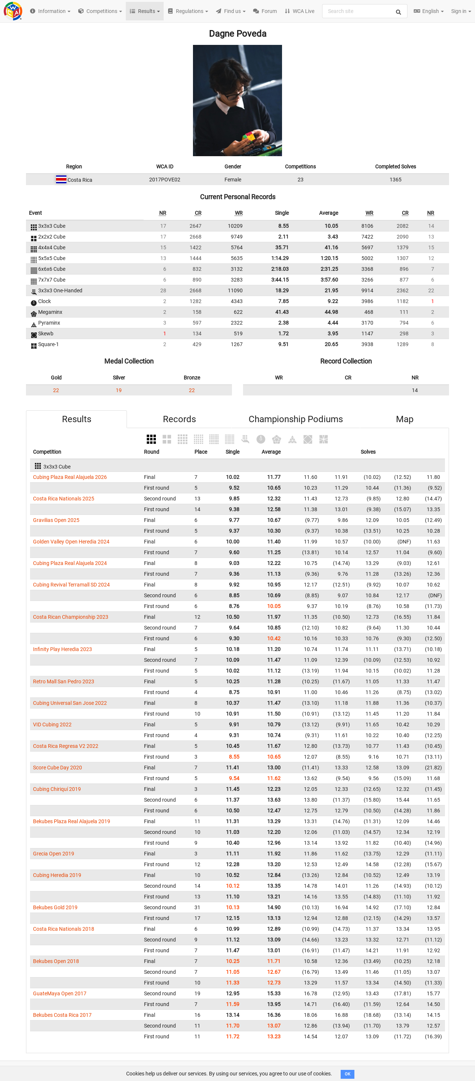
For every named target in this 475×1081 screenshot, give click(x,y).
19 (119, 390)
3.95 (333, 333)
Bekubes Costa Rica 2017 (62, 1015)
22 (56, 390)
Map (404, 419)
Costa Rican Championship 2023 (70, 617)
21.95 (331, 290)
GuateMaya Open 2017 (59, 993)
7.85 (283, 301)
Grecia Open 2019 (53, 854)
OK (347, 1074)
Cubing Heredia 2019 (57, 875)
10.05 (331, 226)
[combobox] (364, 11)
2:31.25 (329, 269)
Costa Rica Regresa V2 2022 (65, 746)
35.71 (282, 247)
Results (76, 419)
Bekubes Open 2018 (56, 961)
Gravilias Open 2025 (56, 520)
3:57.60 (329, 280)
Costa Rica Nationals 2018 (63, 929)
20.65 (331, 344)
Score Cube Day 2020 (57, 767)
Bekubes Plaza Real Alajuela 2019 (71, 821)
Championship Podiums (296, 419)
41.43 (282, 312)
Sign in (461, 11)
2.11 (283, 237)
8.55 (283, 226)
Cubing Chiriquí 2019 (57, 789)
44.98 (331, 312)
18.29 (282, 290)
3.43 (333, 237)
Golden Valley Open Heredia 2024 (71, 542)
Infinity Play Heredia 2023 (62, 649)
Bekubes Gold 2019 (55, 907)
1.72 (283, 333)
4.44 (333, 323)
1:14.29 (280, 258)
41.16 (331, 247)
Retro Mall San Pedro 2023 (63, 681)
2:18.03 (280, 269)
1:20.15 (329, 258)
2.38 (283, 323)
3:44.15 (280, 280)
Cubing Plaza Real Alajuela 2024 (70, 563)
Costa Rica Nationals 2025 (63, 499)
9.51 (283, 344)
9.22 (333, 301)
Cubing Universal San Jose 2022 (70, 703)
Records (179, 419)
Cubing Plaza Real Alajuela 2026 (70, 477)
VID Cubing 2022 (52, 724)
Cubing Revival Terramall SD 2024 (71, 585)
